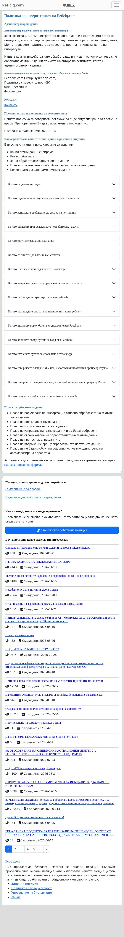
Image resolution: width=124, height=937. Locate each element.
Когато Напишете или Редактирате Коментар (36, 269)
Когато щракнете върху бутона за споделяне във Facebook (44, 325)
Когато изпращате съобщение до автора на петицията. (42, 212)
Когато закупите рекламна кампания (31, 240)
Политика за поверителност (31, 888)
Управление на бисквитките (31, 893)
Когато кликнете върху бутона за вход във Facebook (40, 339)
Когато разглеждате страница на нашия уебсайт (38, 297)
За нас (15, 897)
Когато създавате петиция (24, 184)
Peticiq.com (13, 5)
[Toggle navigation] (116, 5)
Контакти (10, 105)
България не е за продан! (23, 489)
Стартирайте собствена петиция (62, 530)
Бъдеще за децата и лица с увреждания (33, 497)
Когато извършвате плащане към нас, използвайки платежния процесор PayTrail (58, 368)
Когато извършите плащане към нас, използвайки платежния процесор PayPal (57, 382)
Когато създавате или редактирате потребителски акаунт (43, 226)
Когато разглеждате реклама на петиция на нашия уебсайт (45, 311)
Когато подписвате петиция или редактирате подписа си (43, 198)
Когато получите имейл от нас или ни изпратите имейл (43, 396)
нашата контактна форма (22, 465)
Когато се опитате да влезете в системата (34, 255)
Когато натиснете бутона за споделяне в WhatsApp (40, 353)
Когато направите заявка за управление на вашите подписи (45, 283)
